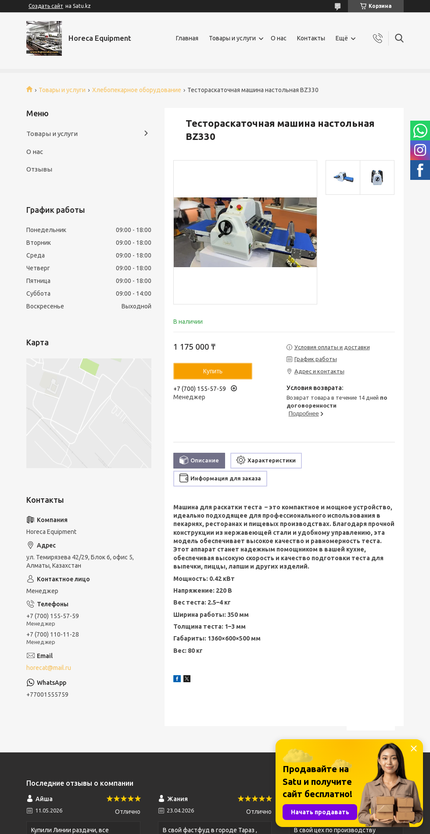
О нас (279, 38)
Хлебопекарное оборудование (136, 89)
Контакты (311, 38)
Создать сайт (46, 6)
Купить (212, 371)
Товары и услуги (232, 38)
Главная (187, 38)
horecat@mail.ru (48, 667)
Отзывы (39, 169)
